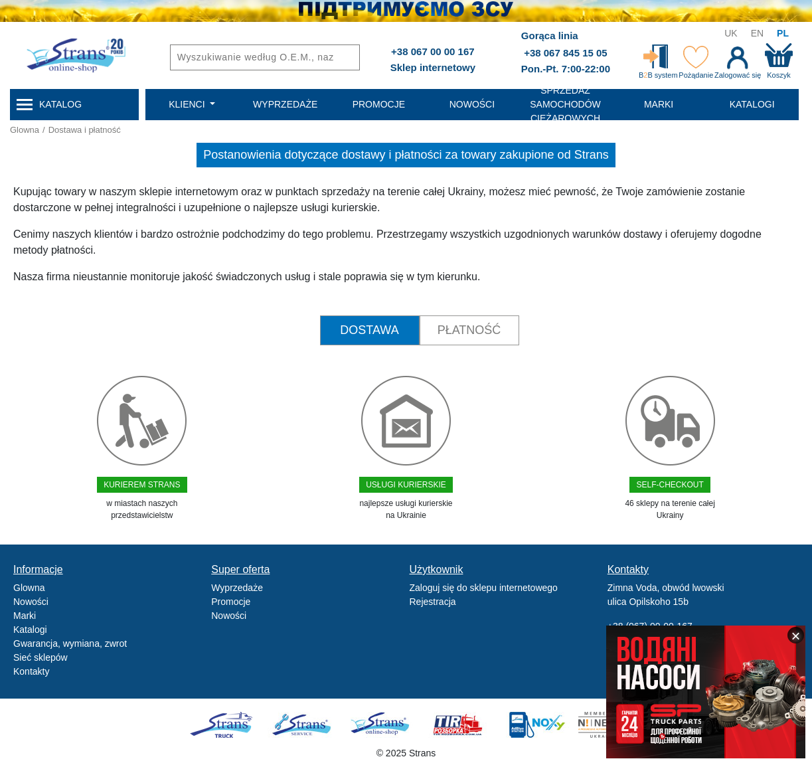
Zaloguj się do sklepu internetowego (484, 587)
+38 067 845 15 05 (566, 52)
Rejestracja (433, 601)
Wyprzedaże (237, 587)
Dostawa (369, 330)
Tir (458, 725)
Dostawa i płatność (84, 130)
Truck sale (225, 725)
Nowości (30, 601)
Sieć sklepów (40, 657)
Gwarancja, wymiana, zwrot (70, 643)
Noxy (536, 725)
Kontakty (31, 671)
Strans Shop (380, 725)
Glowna (24, 130)
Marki (24, 615)
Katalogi (30, 629)
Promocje (230, 601)
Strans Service (303, 725)
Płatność (469, 330)
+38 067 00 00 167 (433, 51)
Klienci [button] (188, 104)
